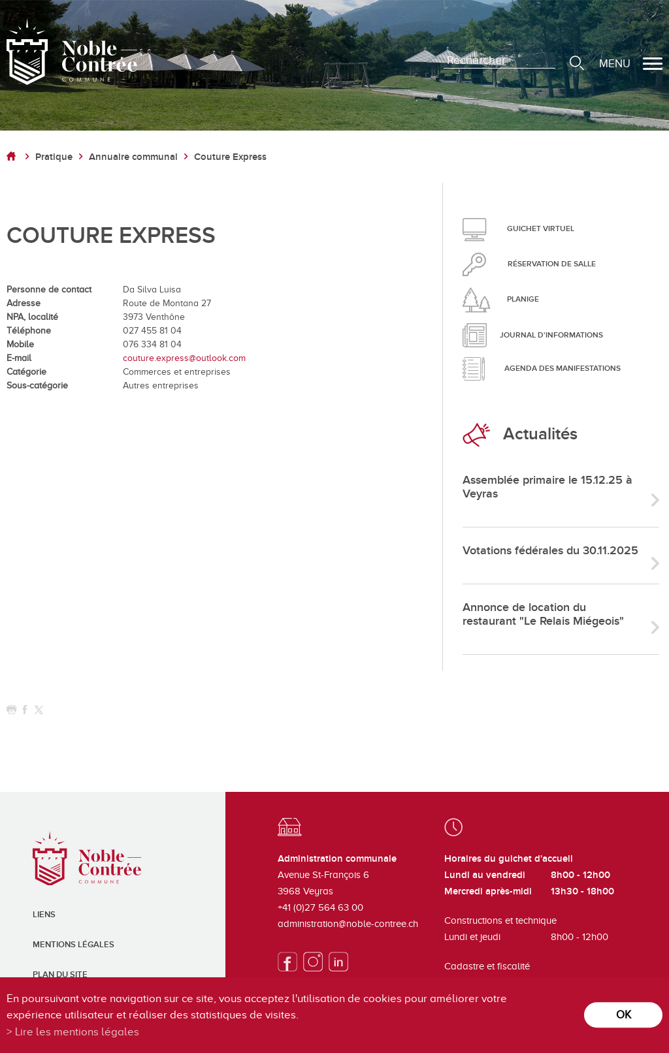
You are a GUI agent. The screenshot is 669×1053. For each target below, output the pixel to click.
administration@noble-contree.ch (348, 924)
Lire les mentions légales (77, 1032)
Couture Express (230, 157)
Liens (44, 914)
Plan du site (60, 974)
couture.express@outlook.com (184, 358)
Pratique (54, 157)
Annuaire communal (133, 157)
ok (623, 1015)
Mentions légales (73, 944)
